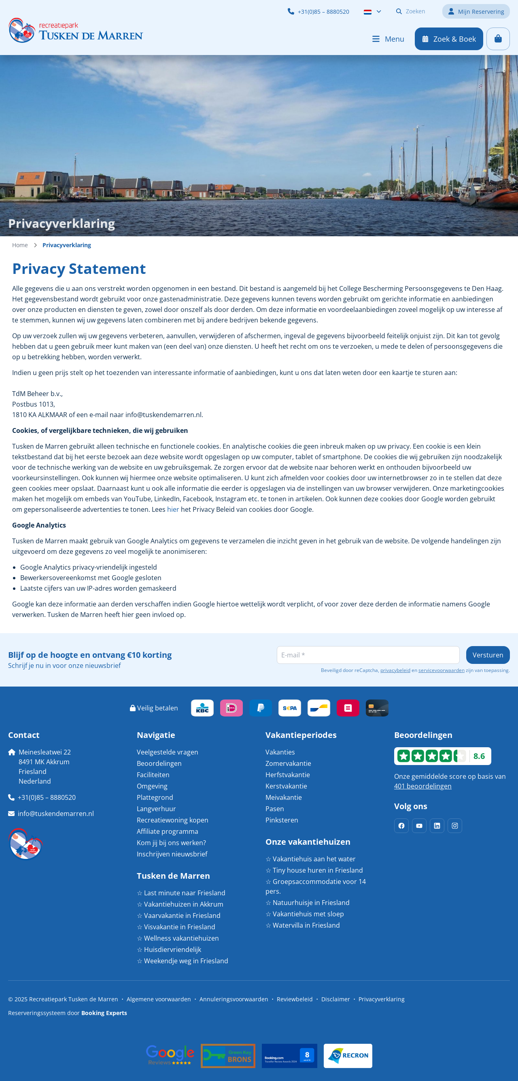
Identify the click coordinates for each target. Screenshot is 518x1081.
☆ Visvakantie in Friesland (176, 926)
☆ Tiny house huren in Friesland (314, 870)
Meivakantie (283, 797)
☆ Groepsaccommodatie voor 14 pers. (315, 886)
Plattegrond (155, 797)
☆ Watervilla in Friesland (302, 925)
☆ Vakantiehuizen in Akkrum (180, 904)
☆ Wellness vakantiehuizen (178, 938)
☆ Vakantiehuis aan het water (310, 858)
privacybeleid (395, 670)
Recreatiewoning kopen (172, 820)
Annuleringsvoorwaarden (234, 999)
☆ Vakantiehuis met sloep (304, 913)
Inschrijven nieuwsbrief (172, 854)
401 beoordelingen (423, 786)
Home (20, 245)
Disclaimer (335, 999)
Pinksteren (281, 820)
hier (173, 509)
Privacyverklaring (382, 999)
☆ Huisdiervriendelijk (169, 949)
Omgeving (152, 786)
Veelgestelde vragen (167, 752)
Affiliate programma (167, 831)
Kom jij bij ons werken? (171, 842)
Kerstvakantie (286, 786)
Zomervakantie (288, 763)
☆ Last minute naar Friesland (181, 892)
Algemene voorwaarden (159, 999)
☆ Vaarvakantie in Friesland (179, 915)
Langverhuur (156, 808)
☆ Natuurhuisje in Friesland (307, 902)
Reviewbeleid (295, 999)
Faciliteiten (153, 774)
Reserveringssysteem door (67, 1013)
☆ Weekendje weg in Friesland (182, 960)
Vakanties (280, 752)
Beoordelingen (159, 763)
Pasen (274, 808)
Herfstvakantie (287, 774)
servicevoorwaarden (441, 670)
